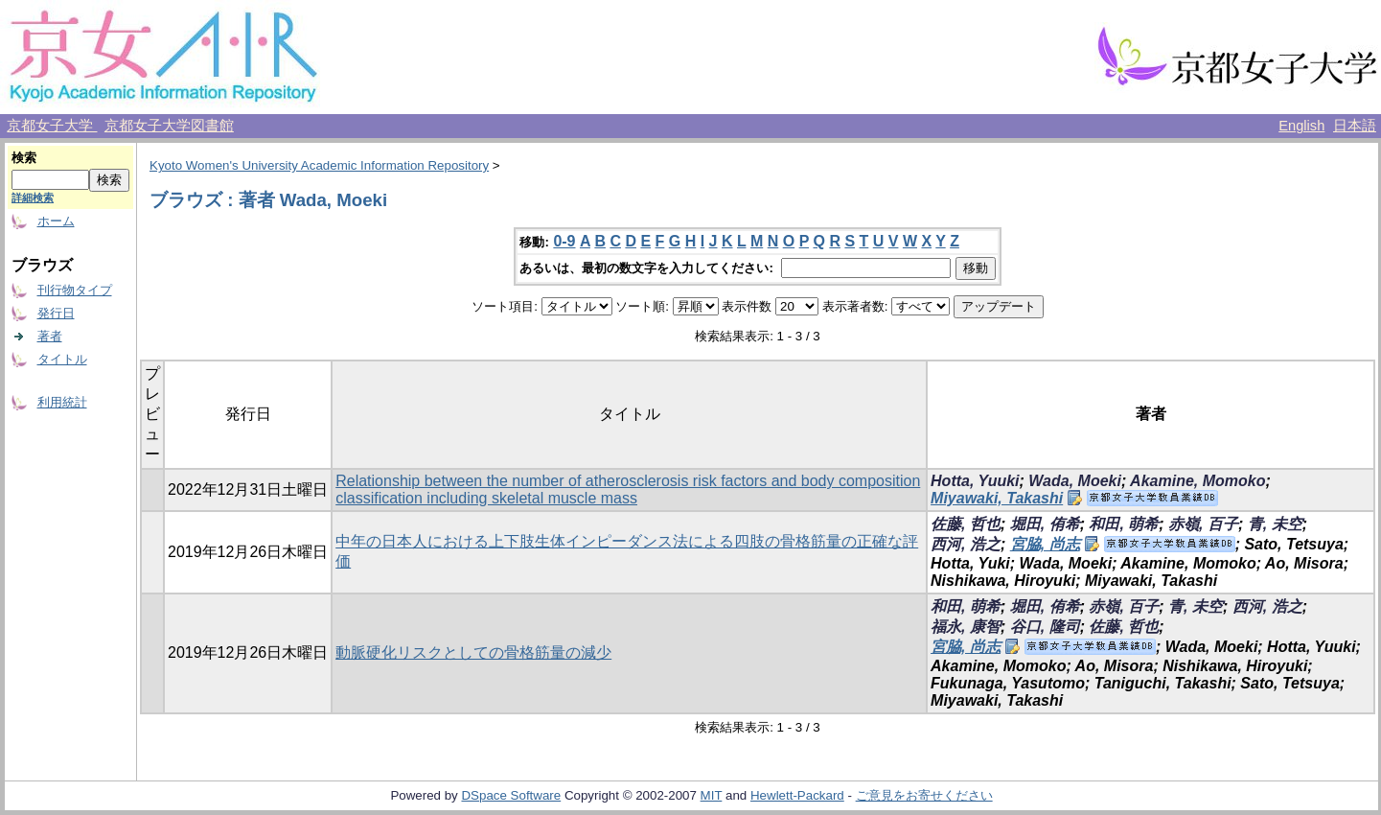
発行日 (56, 313)
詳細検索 (33, 197)
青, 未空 (1275, 524)
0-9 (564, 241)
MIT (712, 795)
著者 (49, 336)
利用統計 (62, 402)
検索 (24, 158)
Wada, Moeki (1074, 481)
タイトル (62, 359)
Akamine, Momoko (1197, 481)
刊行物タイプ (74, 290)
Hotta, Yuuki (975, 481)
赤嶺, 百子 (1203, 524)
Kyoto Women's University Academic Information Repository (319, 165)
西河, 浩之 (966, 544)
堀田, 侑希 (1045, 524)
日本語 (1354, 125)
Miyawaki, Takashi (997, 498)
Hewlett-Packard (797, 795)
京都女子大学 (52, 125)
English (1301, 125)
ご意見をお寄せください (924, 795)
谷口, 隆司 (1045, 626)
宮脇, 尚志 (1045, 544)
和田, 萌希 (1124, 524)
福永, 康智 (966, 626)
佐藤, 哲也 (966, 524)
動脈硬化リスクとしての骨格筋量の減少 (473, 652)
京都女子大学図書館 (169, 125)
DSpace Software (511, 795)
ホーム (56, 221)
